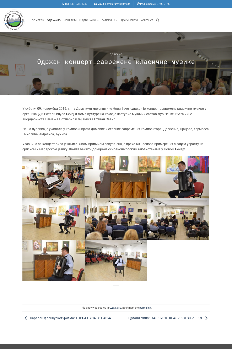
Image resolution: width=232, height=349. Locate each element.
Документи (129, 20)
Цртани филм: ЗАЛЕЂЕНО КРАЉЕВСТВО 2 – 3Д (169, 318)
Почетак (38, 20)
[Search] (157, 20)
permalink (145, 307)
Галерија (110, 20)
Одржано (54, 20)
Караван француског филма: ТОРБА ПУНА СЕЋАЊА (66, 318)
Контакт (147, 20)
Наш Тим (70, 20)
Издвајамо (89, 20)
